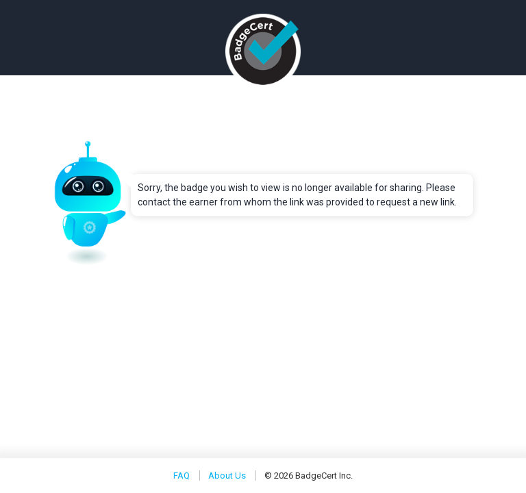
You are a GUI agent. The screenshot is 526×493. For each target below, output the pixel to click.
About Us (227, 475)
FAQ (181, 475)
